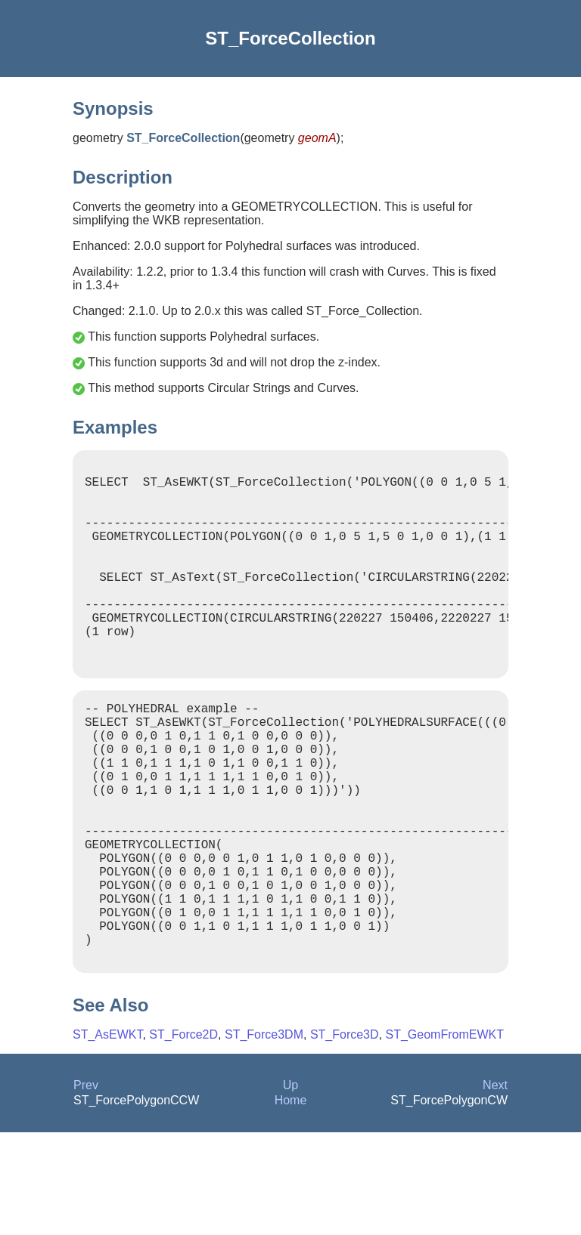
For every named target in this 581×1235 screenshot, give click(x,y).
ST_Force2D (183, 1137)
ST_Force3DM (264, 1137)
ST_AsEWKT (107, 1137)
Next (495, 1187)
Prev (85, 1187)
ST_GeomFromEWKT (444, 1137)
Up (290, 1187)
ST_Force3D (344, 1137)
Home (291, 1202)
